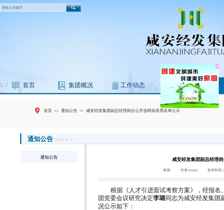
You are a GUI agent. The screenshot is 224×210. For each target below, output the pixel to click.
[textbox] (33, 8)
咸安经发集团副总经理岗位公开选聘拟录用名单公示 (133, 110)
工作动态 (132, 85)
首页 (29, 85)
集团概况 (81, 85)
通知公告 (69, 110)
